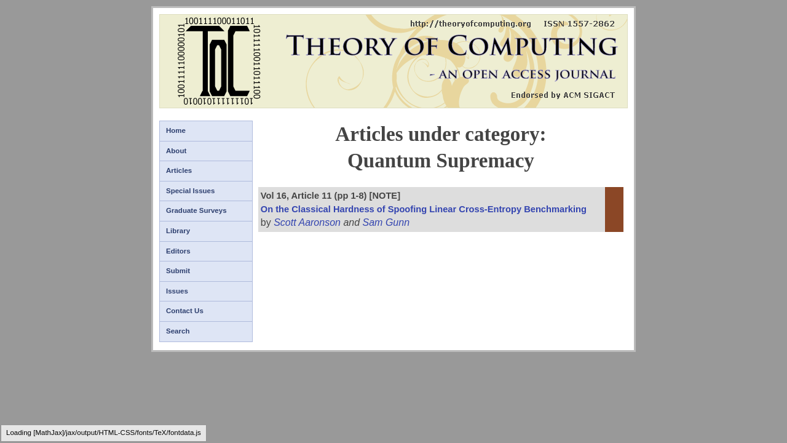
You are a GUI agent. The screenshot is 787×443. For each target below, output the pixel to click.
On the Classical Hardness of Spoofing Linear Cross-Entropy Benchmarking (424, 209)
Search (177, 331)
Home (176, 130)
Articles (179, 170)
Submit (178, 270)
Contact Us (185, 310)
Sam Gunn (386, 222)
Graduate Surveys (196, 210)
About (176, 150)
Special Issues (190, 190)
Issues (177, 291)
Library (178, 230)
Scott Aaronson (307, 222)
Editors (178, 251)
